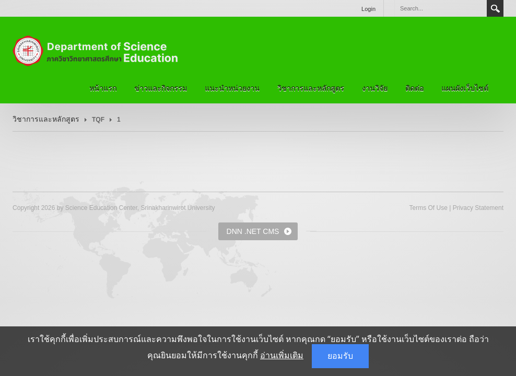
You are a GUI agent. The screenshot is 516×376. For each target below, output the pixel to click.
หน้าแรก (102, 88)
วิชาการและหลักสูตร (310, 88)
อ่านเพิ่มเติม (281, 355)
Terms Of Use (428, 208)
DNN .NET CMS (253, 231)
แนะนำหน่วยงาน (232, 88)
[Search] (440, 8)
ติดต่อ (414, 88)
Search (495, 8)
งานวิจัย (375, 88)
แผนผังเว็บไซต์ (464, 88)
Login (368, 9)
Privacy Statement (478, 208)
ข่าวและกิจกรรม (160, 88)
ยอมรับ (340, 355)
